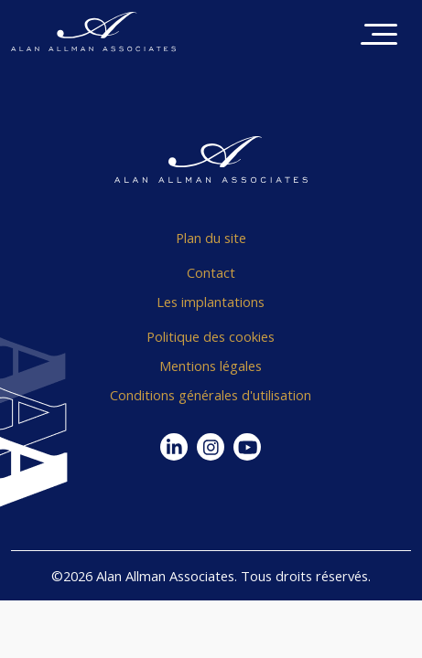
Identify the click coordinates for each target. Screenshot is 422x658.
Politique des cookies (210, 336)
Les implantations (211, 301)
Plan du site (211, 237)
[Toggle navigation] (379, 36)
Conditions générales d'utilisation (210, 395)
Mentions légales (210, 365)
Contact (211, 272)
